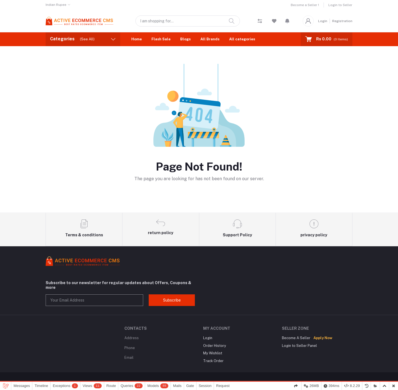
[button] (287, 21)
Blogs (185, 39)
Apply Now (322, 338)
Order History (214, 346)
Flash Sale (161, 39)
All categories (242, 39)
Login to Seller (340, 5)
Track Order (213, 361)
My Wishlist (212, 353)
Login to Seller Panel (299, 346)
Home (136, 39)
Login (322, 21)
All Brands (209, 39)
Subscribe (172, 300)
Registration (342, 21)
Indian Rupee (56, 5)
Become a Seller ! (305, 5)
